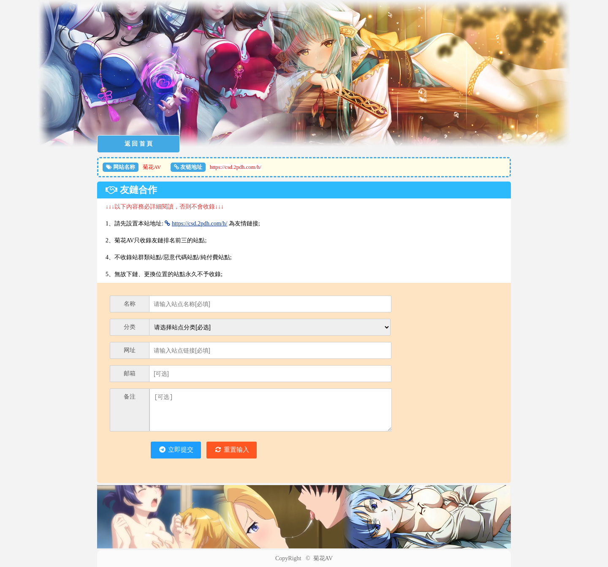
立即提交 (175, 449)
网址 (130, 350)
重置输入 (232, 449)
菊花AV (323, 558)
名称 (130, 304)
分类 (130, 327)
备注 (130, 396)
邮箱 (130, 373)
